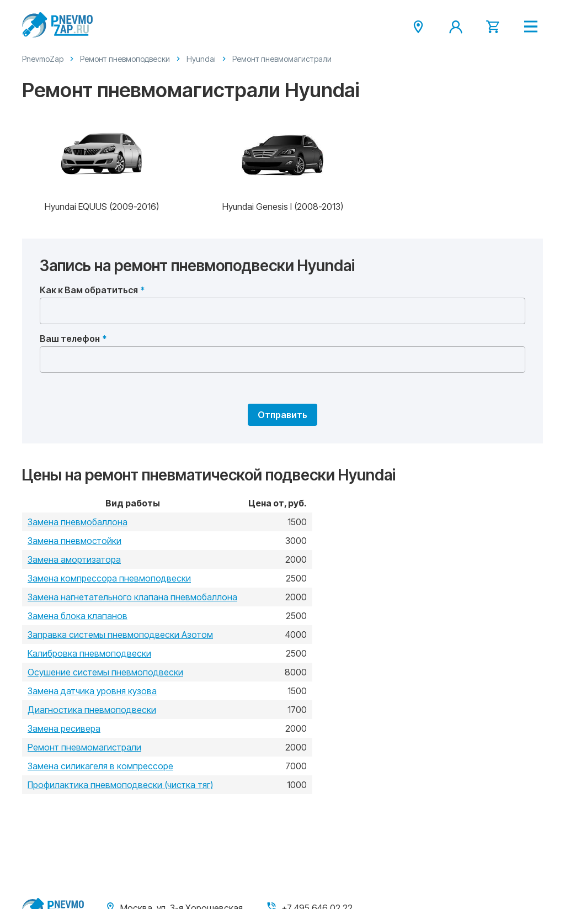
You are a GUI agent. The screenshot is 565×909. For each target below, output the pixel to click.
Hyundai (201, 59)
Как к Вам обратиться (89, 289)
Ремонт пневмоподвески (125, 59)
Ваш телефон (70, 338)
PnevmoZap (42, 59)
